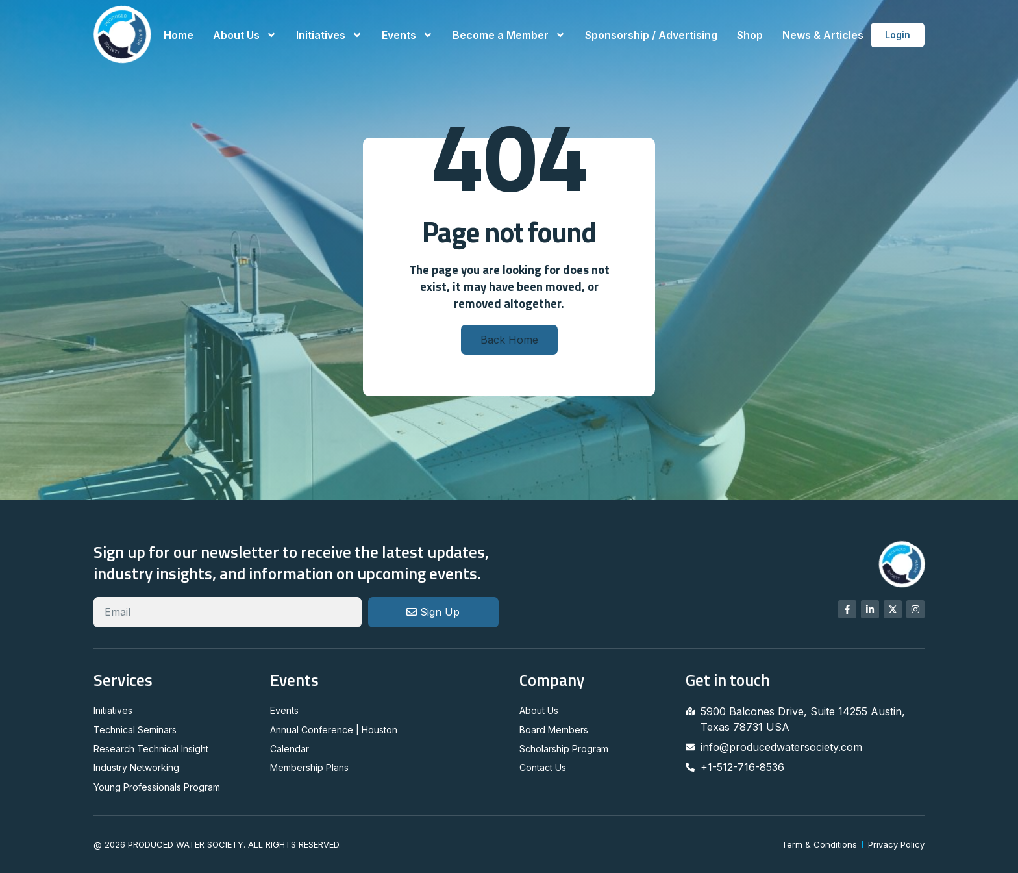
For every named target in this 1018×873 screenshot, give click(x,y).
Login (897, 34)
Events (407, 35)
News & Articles (822, 35)
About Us (245, 35)
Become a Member (509, 35)
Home (178, 35)
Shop (750, 35)
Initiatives (329, 35)
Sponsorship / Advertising (651, 35)
